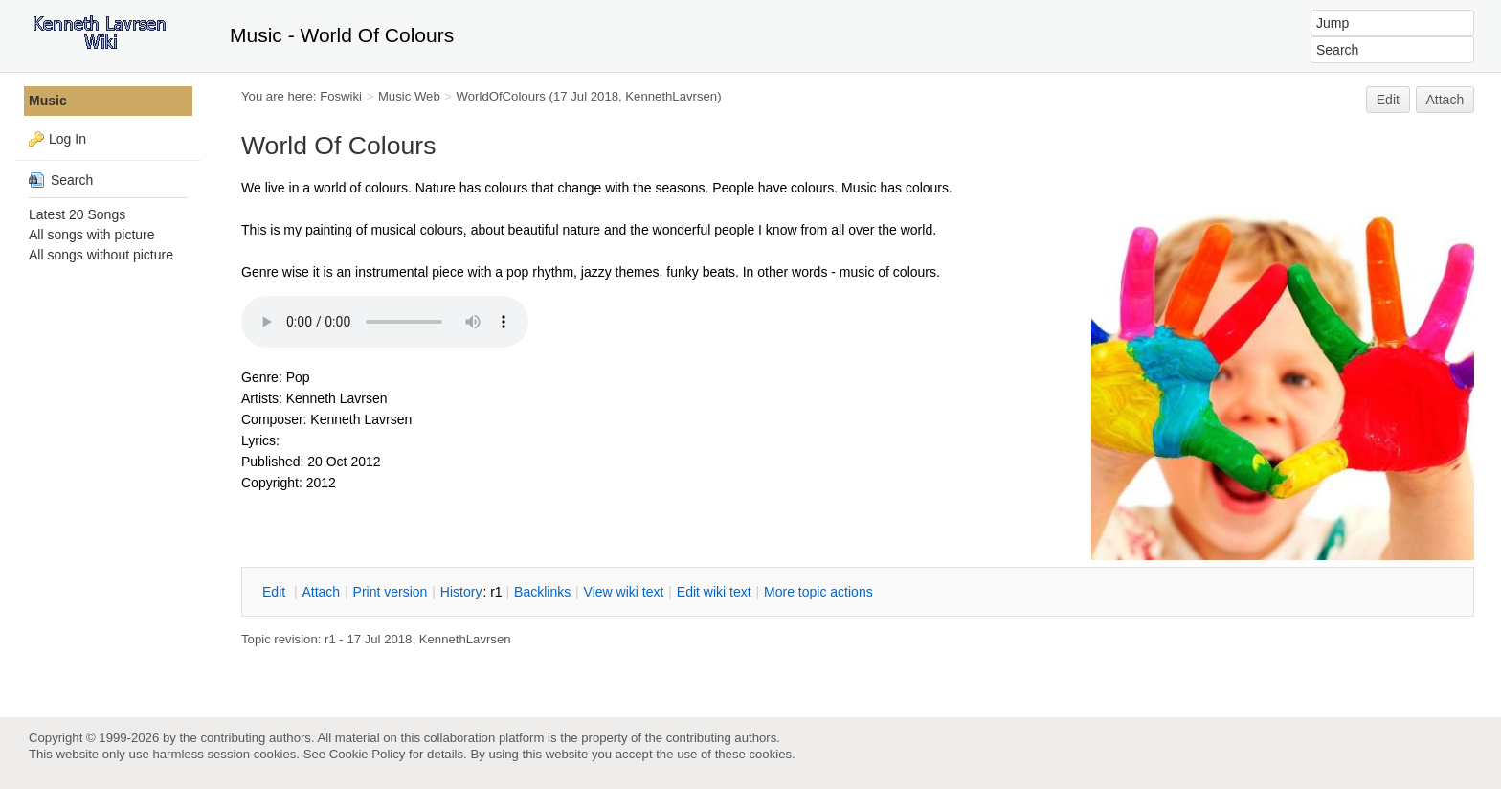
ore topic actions (818, 591)
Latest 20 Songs (77, 214)
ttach (321, 591)
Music (48, 100)
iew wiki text (624, 591)
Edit (1388, 99)
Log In (67, 139)
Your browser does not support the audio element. (384, 322)
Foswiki (341, 96)
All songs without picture (101, 254)
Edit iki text (714, 591)
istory (461, 591)
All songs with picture (92, 234)
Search (61, 180)
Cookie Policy (367, 754)
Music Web (409, 96)
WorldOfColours (501, 96)
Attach (1445, 99)
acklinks (542, 591)
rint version (390, 591)
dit (275, 591)
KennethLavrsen (671, 96)
